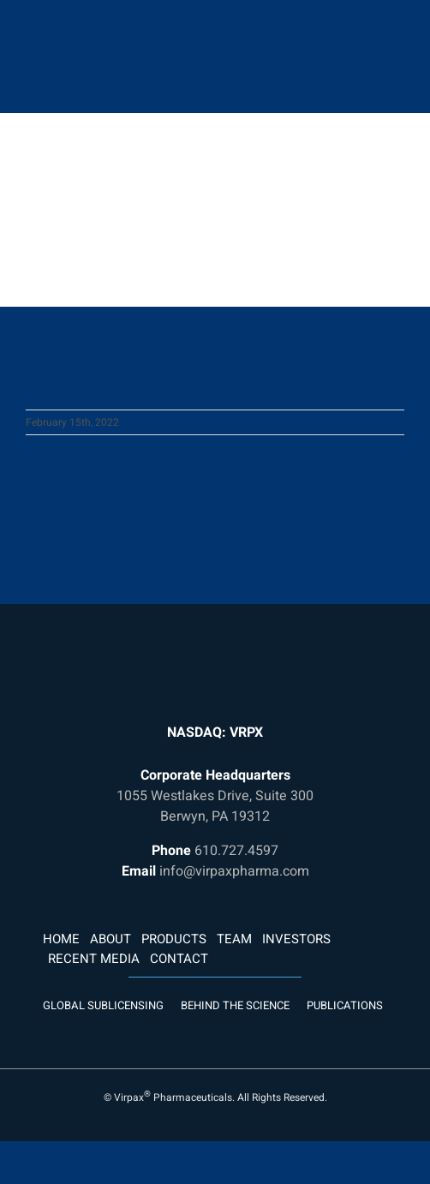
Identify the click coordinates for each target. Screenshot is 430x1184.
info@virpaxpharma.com (234, 871)
